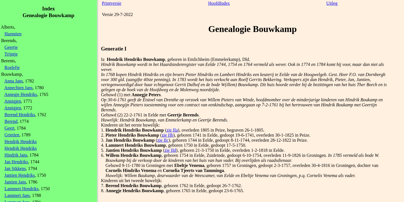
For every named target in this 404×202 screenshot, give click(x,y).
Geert (9, 128)
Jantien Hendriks (19, 175)
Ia (102, 59)
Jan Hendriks (16, 161)
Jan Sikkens (15, 168)
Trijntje (11, 54)
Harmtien (12, 33)
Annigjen (12, 101)
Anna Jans (13, 81)
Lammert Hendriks (21, 188)
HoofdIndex (219, 3)
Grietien (11, 134)
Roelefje (12, 67)
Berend (10, 121)
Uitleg (332, 3)
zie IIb (167, 135)
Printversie (111, 3)
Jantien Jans (15, 182)
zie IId (170, 150)
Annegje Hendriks (20, 94)
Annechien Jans (18, 87)
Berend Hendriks (19, 114)
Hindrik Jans (15, 155)
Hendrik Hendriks (20, 141)
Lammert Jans (17, 195)
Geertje (11, 47)
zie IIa (172, 130)
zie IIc (163, 140)
